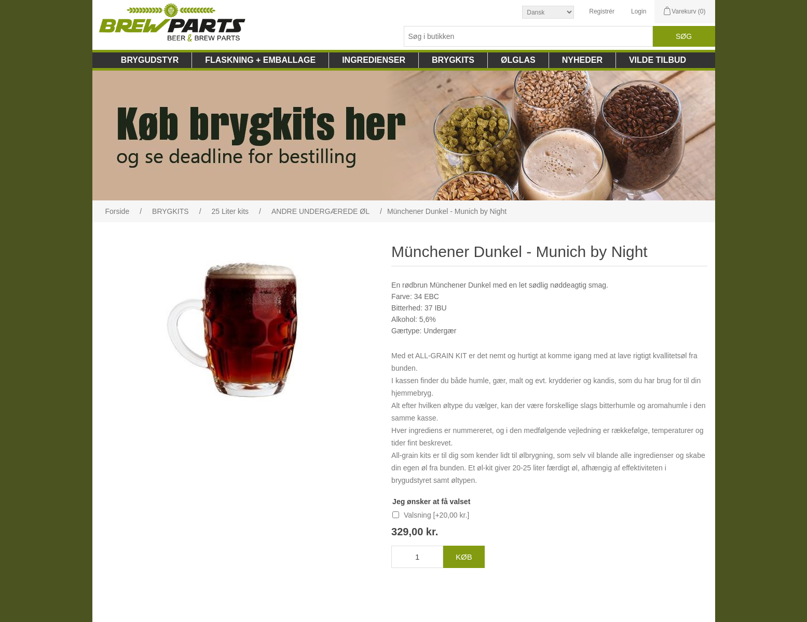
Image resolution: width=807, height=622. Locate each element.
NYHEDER (582, 60)
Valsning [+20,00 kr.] (436, 515)
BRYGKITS (453, 60)
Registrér (601, 11)
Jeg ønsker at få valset (431, 501)
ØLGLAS (518, 60)
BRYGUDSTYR (150, 60)
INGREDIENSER (373, 60)
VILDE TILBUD (657, 60)
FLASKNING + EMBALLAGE (260, 60)
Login (638, 11)
